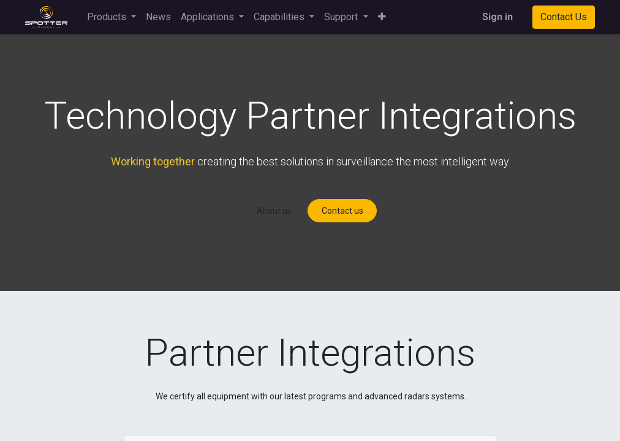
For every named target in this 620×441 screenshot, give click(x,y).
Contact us (342, 211)
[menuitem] (158, 17)
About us (274, 211)
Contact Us (563, 17)
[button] (382, 17)
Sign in (497, 17)
